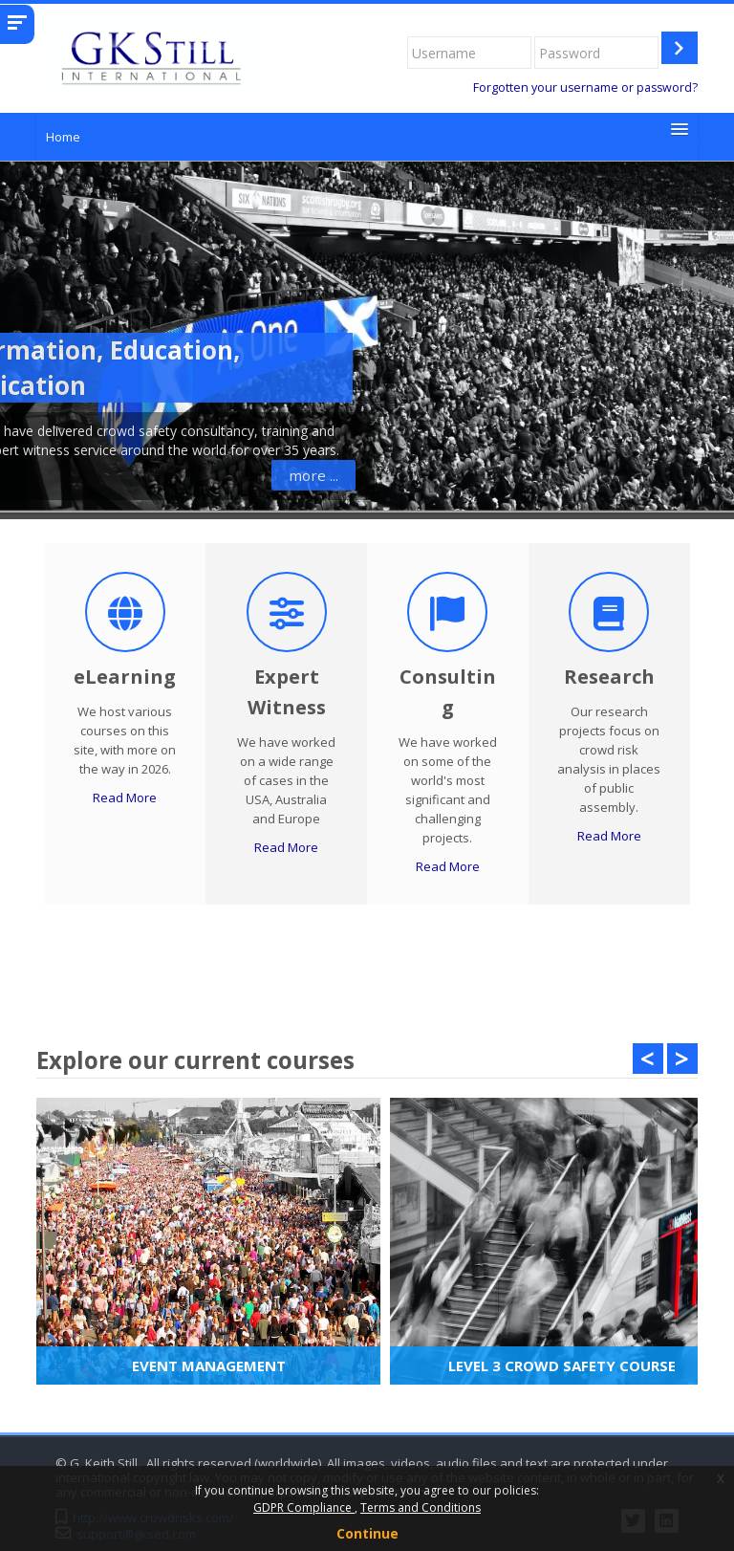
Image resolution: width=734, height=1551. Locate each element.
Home (63, 136)
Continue (367, 1533)
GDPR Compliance (304, 1507)
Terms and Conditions (420, 1507)
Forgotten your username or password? (585, 87)
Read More (125, 797)
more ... (128, 475)
